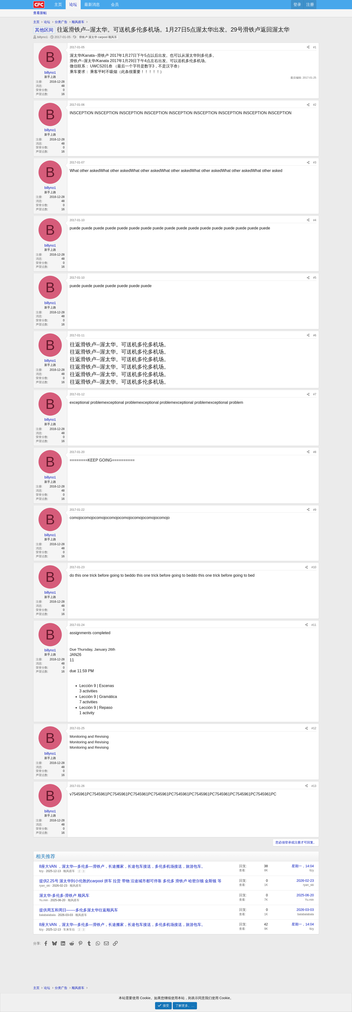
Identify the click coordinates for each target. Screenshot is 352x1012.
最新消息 (92, 4)
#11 (313, 625)
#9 (314, 509)
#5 (314, 277)
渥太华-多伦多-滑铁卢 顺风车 (64, 895)
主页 (58, 4)
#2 (314, 104)
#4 (314, 220)
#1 (314, 47)
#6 (314, 335)
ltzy (41, 871)
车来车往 (69, 929)
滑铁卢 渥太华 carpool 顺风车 (98, 37)
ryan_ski (44, 885)
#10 (313, 567)
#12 (313, 728)
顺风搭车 (69, 871)
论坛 (73, 4)
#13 (313, 786)
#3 (314, 162)
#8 (314, 452)
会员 (115, 4)
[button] (103, 4)
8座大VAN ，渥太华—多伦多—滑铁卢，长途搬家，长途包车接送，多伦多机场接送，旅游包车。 (122, 866)
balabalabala (47, 915)
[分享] (308, 47)
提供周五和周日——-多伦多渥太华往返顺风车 (78, 910)
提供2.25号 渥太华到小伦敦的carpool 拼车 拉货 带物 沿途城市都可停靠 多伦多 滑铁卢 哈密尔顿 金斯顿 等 (130, 881)
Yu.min (43, 900)
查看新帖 (40, 13)
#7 (314, 394)
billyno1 (42, 37)
